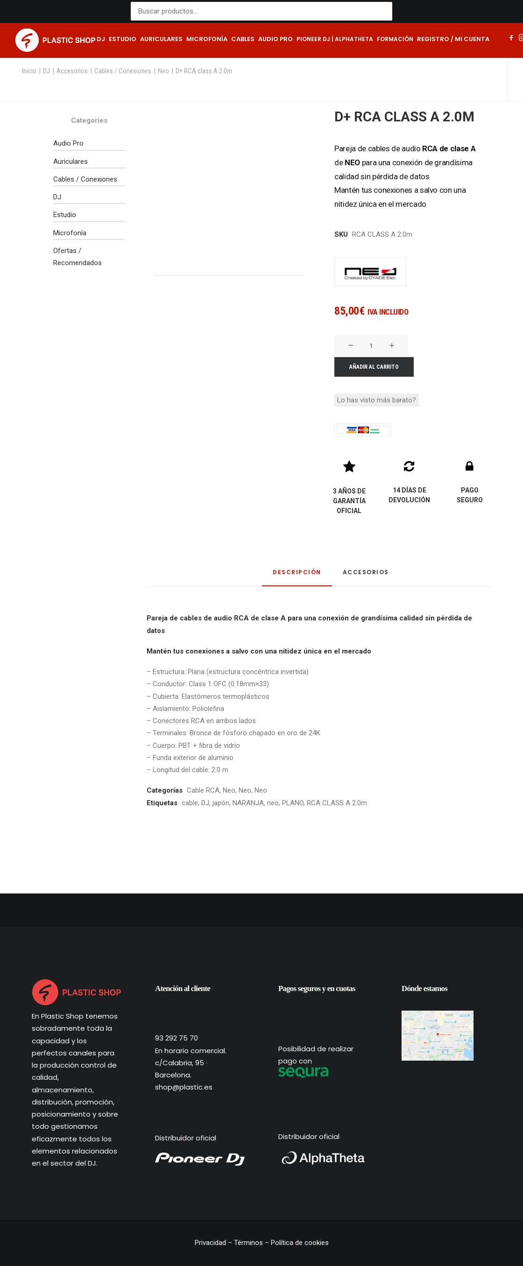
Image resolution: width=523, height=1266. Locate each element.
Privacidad (211, 1242)
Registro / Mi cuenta (453, 39)
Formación (395, 39)
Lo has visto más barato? (376, 400)
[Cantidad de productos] (371, 346)
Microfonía (206, 39)
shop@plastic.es (183, 1087)
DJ (101, 39)
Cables (242, 39)
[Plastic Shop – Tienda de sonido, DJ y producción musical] (55, 40)
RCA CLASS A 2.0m (337, 803)
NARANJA (248, 803)
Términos (248, 1242)
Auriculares (161, 39)
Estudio (122, 39)
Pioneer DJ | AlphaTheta (335, 39)
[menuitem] (101, 40)
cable (190, 803)
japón (220, 803)
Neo (163, 71)
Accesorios (72, 71)
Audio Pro (68, 143)
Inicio (29, 71)
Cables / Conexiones (122, 71)
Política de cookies (300, 1242)
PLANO (293, 803)
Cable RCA (203, 790)
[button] (511, 38)
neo (273, 803)
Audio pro (275, 39)
